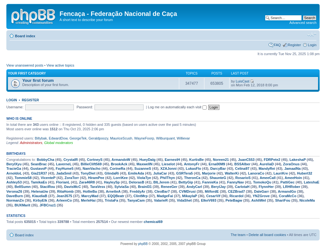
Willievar (183, 138)
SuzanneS (142, 168)
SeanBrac (39, 164)
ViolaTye (144, 178)
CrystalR (70, 159)
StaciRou (47, 187)
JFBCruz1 (47, 205)
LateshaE (311, 182)
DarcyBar (218, 168)
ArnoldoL (14, 173)
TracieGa (13, 168)
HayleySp (112, 182)
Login (312, 45)
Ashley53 (14, 182)
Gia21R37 (39, 173)
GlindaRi (111, 173)
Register (294, 45)
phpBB (143, 244)
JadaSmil (63, 173)
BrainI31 (145, 187)
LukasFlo (193, 168)
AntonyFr (192, 164)
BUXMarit (23, 205)
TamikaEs (39, 182)
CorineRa (117, 168)
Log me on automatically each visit (177, 107)
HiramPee (96, 178)
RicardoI (237, 196)
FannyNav (235, 182)
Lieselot (168, 164)
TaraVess (97, 187)
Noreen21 (221, 159)
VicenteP (48, 178)
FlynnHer (266, 187)
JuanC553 (246, 159)
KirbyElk (40, 200)
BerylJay (218, 187)
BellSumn (23, 187)
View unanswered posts (24, 65)
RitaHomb (65, 191)
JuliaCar (160, 173)
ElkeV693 (208, 200)
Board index (25, 36)
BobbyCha (45, 159)
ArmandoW (120, 159)
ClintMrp (140, 196)
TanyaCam (136, 200)
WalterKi (232, 173)
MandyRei (267, 168)
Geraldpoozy (98, 138)
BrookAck (119, 164)
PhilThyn (167, 178)
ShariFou (282, 200)
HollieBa (90, 191)
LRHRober (291, 187)
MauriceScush (121, 138)
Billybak (41, 138)
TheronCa (192, 178)
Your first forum (38, 80)
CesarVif (213, 196)
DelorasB (136, 182)
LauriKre (280, 173)
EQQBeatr (116, 196)
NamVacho (91, 168)
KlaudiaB (39, 196)
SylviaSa (121, 187)
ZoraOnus (291, 164)
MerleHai (88, 200)
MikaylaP (189, 196)
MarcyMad (89, 196)
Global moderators (58, 143)
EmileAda (136, 173)
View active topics (60, 65)
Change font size (311, 35)
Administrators (31, 143)
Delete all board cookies (267, 235)
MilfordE (212, 191)
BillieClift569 (91, 164)
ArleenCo (64, 200)
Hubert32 (304, 173)
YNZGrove (261, 196)
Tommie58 (23, 178)
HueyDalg (147, 159)
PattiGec (287, 182)
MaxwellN (144, 164)
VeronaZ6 (14, 191)
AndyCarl (194, 187)
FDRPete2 (272, 159)
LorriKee (120, 178)
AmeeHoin (293, 178)
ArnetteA (113, 191)
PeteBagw (233, 200)
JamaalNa (292, 168)
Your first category (27, 73)
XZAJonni (168, 168)
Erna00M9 (217, 164)
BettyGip (186, 182)
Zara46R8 (87, 182)
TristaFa (111, 200)
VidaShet (184, 200)
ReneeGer (169, 187)
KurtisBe (196, 159)
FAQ (277, 45)
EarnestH (172, 159)
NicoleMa (307, 200)
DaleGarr (261, 191)
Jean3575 (64, 196)
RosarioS (243, 178)
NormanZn (15, 200)
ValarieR (160, 200)
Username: (15, 107)
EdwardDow (58, 138)
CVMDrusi (187, 191)
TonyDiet (88, 173)
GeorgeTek (78, 138)
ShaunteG (217, 178)
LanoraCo (256, 173)
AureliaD (266, 164)
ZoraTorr (72, 178)
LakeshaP (297, 159)
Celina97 (242, 168)
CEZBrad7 (236, 191)
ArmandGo (287, 191)
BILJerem (161, 182)
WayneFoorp (144, 138)
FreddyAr (137, 191)
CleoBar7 (162, 191)
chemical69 (153, 222)
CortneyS (95, 159)
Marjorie (209, 173)
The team (238, 235)
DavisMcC (72, 187)
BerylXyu (14, 164)
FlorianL (63, 182)
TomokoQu (262, 182)
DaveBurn (14, 196)
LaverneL (64, 164)
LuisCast (243, 81)
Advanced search (302, 23)
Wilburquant (165, 138)
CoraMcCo (287, 196)
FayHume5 (65, 168)
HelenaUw (39, 191)
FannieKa (210, 182)
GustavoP (38, 168)
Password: (85, 107)
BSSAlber (242, 164)
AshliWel (258, 200)
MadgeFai (165, 196)
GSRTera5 (184, 173)
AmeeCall (268, 178)
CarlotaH (242, 187)
